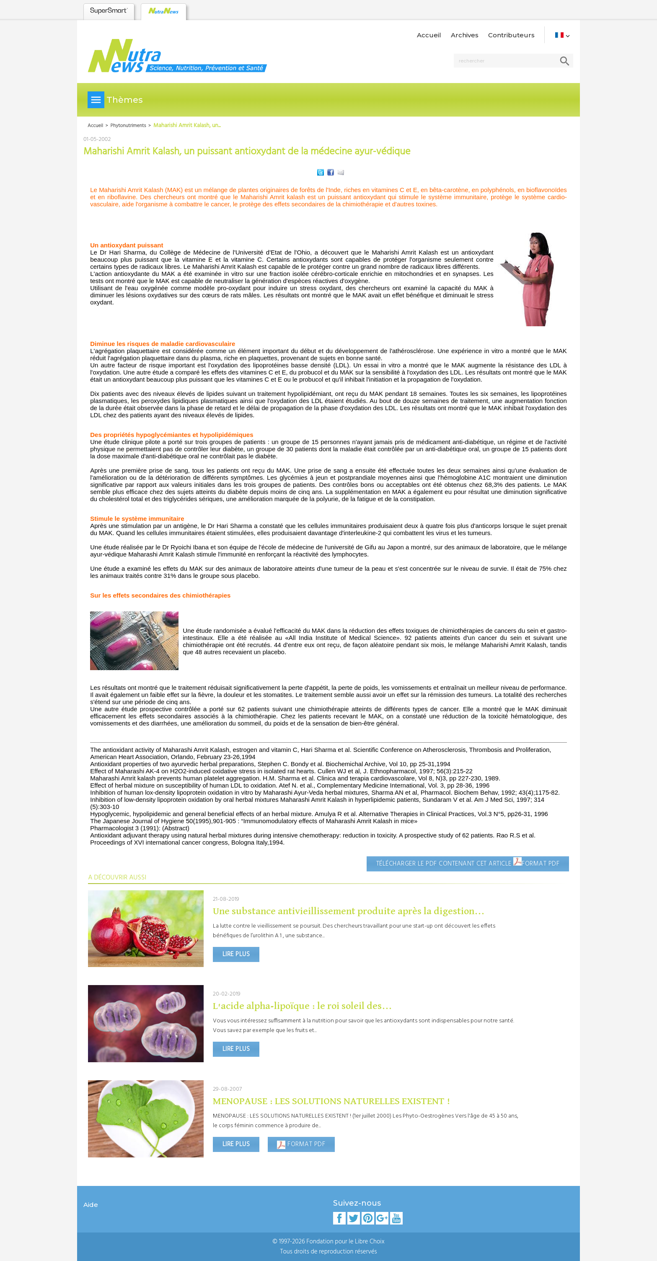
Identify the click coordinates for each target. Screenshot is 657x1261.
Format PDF (301, 1144)
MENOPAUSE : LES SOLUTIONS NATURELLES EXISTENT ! (331, 1101)
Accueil (429, 35)
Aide (90, 1205)
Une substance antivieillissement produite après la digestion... (348, 911)
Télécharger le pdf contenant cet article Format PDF (468, 863)
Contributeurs (511, 35)
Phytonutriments (128, 126)
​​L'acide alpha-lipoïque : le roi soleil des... (302, 1006)
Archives (465, 35)
